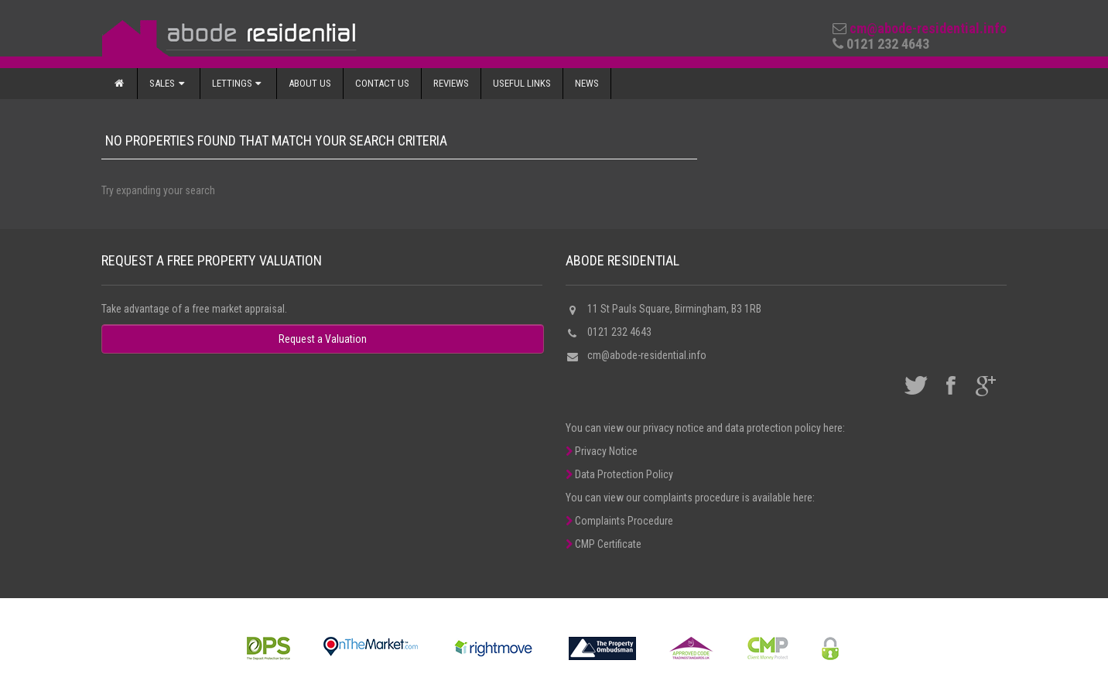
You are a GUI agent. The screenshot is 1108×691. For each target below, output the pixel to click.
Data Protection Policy (619, 474)
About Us (310, 83)
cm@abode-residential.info (928, 28)
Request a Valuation (323, 339)
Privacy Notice (602, 451)
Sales (168, 83)
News (587, 83)
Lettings (238, 83)
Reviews (451, 83)
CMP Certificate (603, 544)
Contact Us (382, 83)
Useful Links (522, 83)
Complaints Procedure (619, 521)
